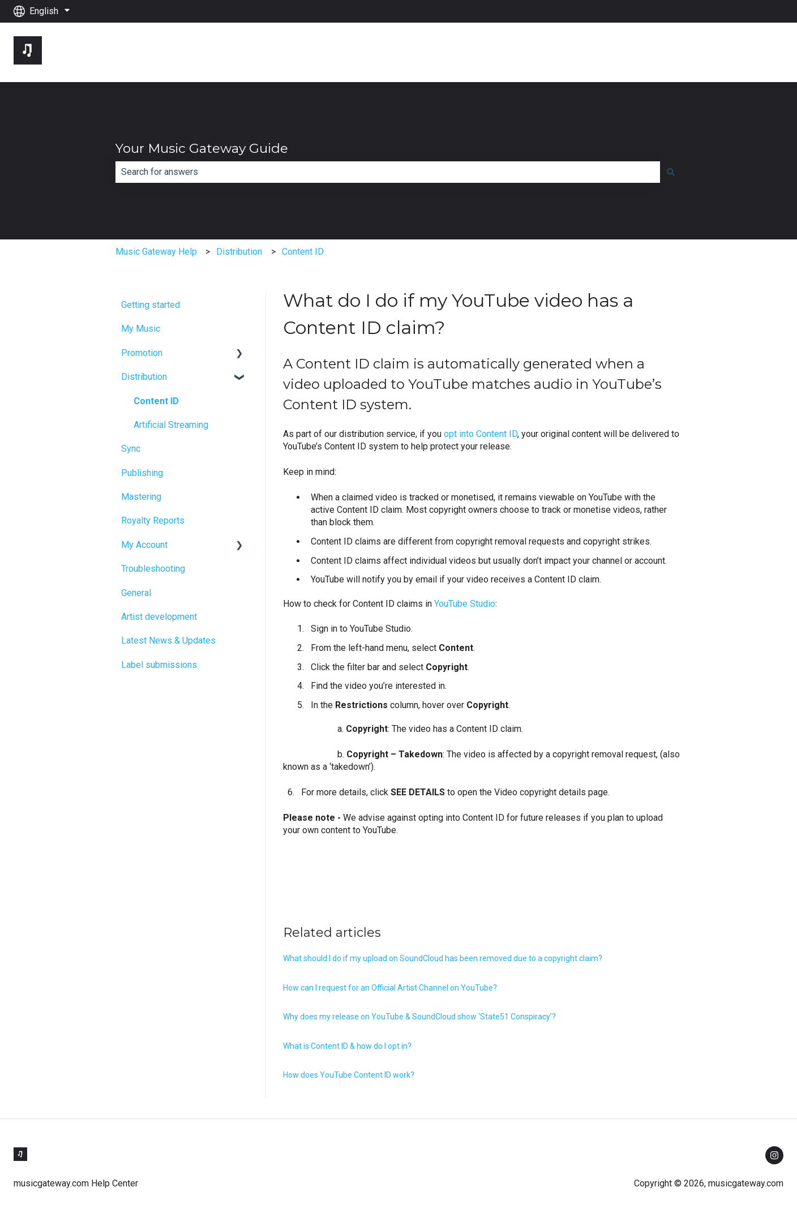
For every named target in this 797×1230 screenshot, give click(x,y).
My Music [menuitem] (140, 328)
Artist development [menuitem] (159, 616)
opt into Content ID (480, 433)
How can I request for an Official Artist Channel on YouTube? (390, 987)
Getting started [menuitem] (150, 304)
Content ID (303, 251)
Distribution (239, 251)
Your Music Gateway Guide (201, 148)
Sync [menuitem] (130, 448)
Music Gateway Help (156, 251)
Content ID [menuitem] (156, 401)
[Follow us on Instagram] (774, 1155)
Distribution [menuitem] (144, 376)
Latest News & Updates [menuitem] (168, 640)
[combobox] (387, 172)
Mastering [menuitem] (141, 496)
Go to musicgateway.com (723, 51)
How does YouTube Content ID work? (348, 1074)
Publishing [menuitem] (142, 473)
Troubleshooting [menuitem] (153, 568)
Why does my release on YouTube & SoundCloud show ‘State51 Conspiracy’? (419, 1016)
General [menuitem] (136, 593)
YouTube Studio (464, 603)
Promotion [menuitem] (141, 353)
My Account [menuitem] (144, 544)
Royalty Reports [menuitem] (153, 520)
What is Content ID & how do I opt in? (347, 1046)
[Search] (671, 172)
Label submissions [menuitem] (159, 664)
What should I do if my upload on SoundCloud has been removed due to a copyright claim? (442, 958)
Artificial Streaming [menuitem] (171, 424)
